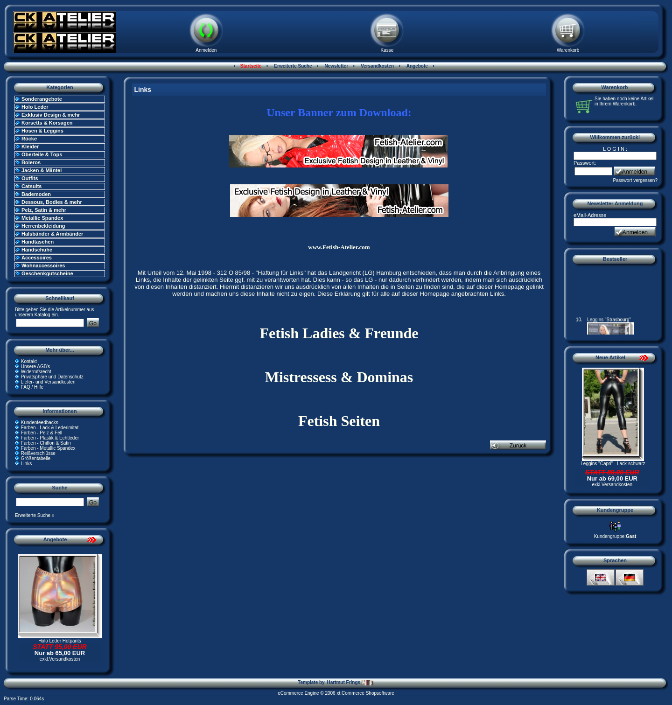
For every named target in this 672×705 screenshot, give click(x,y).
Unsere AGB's (35, 366)
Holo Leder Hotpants (59, 640)
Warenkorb (568, 50)
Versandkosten (376, 66)
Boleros (31, 162)
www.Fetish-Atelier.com (339, 247)
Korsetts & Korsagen (46, 123)
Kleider (30, 146)
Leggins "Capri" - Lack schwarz (613, 463)
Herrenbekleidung (43, 226)
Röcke (29, 138)
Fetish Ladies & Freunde (339, 333)
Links (26, 463)
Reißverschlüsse (38, 453)
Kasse (387, 50)
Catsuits (31, 186)
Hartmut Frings (350, 682)
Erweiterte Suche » (35, 515)
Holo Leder (34, 107)
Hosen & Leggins (42, 130)
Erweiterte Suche (292, 66)
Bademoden (36, 194)
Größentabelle (35, 458)
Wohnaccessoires (43, 265)
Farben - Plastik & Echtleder (50, 437)
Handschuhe (36, 249)
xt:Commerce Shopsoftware (365, 693)
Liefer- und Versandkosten (48, 381)
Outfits (29, 178)
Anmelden (206, 50)
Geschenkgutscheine (47, 273)
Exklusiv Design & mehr (50, 115)
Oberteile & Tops (41, 154)
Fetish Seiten (339, 420)
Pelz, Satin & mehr (43, 210)
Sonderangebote (41, 99)
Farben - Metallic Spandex (48, 448)
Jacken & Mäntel (41, 170)
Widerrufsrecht (36, 371)
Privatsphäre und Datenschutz (52, 376)
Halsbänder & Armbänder (52, 234)
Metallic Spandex (42, 218)
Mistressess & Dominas (339, 377)
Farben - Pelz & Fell (41, 432)
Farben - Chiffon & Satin (46, 443)
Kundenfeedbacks (39, 422)
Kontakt (29, 361)
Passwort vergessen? (635, 180)
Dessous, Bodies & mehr (51, 202)
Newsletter (335, 66)
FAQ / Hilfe (32, 387)
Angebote (416, 66)
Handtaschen (37, 241)
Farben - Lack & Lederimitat (49, 427)
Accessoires (36, 257)
